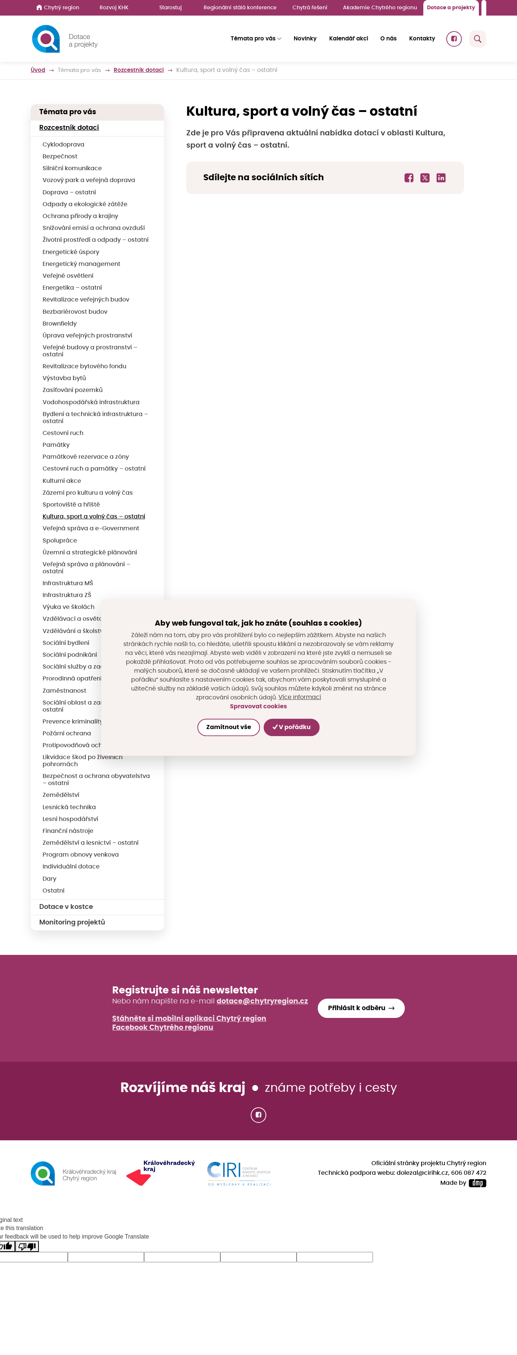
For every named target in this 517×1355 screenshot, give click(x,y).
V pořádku (292, 727)
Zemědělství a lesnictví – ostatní (91, 843)
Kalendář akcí (348, 39)
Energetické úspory (71, 252)
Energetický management (81, 264)
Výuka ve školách (68, 607)
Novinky (305, 39)
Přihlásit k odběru (356, 1008)
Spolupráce (60, 541)
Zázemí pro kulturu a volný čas (88, 493)
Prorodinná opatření (72, 679)
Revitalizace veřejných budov (86, 300)
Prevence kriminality (73, 722)
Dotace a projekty (451, 7)
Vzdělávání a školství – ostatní (88, 631)
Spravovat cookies (258, 706)
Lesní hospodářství (70, 819)
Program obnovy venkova (81, 855)
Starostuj (170, 7)
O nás (388, 39)
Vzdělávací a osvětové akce (84, 619)
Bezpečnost (60, 156)
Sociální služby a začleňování (86, 667)
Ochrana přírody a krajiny (80, 216)
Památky (56, 445)
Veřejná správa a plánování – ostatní (86, 567)
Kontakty (422, 39)
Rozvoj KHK (114, 7)
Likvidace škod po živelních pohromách (83, 760)
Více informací (299, 697)
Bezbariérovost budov (75, 312)
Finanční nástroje (68, 831)
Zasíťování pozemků (73, 390)
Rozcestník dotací (145, 70)
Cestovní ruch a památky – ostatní (94, 469)
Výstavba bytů (64, 378)
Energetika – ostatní (72, 288)
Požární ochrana (67, 733)
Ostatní (53, 891)
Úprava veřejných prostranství (87, 336)
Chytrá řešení (310, 7)
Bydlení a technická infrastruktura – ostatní (95, 417)
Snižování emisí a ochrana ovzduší (94, 228)
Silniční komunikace (72, 168)
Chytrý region (58, 7)
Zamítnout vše (228, 727)
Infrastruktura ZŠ (67, 595)
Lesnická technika (69, 807)
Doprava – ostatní (69, 192)
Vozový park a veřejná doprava (89, 180)
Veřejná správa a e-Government (91, 528)
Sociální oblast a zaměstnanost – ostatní (92, 706)
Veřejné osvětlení (68, 276)
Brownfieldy (60, 324)
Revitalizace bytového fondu (84, 366)
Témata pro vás (82, 70)
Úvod (38, 70)
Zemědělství (61, 795)
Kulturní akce (62, 481)
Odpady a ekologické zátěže (85, 204)
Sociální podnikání (70, 655)
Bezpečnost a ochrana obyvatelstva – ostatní (96, 779)
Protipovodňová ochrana (79, 745)
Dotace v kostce (66, 907)
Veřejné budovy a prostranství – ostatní (90, 350)
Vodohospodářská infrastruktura (91, 402)
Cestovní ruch (63, 433)
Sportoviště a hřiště (71, 505)
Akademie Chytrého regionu (380, 7)
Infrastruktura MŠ (68, 583)
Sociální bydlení (66, 643)
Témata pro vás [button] (253, 39)
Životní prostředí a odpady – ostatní (96, 240)
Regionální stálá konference (240, 7)
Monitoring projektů (72, 922)
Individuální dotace (71, 867)
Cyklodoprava (63, 145)
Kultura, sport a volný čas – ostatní (94, 517)
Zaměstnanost (64, 691)
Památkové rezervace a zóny (86, 457)
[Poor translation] (27, 1245)
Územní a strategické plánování (90, 552)
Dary (49, 879)
